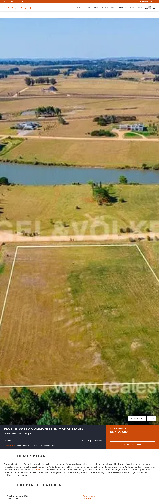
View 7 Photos (137, 419)
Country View (89, 496)
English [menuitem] (10, 2)
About (132, 7)
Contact (139, 7)
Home (79, 7)
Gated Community (42, 445)
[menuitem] (15, 1)
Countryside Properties (25, 445)
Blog (126, 7)
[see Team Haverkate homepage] (18, 7)
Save (151, 419)
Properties (86, 7)
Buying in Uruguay (108, 7)
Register (144, 1)
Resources (119, 7)
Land (53, 445)
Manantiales (40, 469)
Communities (96, 7)
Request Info (129, 444)
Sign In (152, 1)
